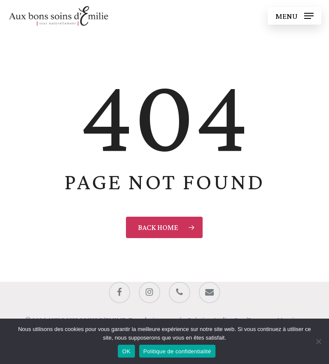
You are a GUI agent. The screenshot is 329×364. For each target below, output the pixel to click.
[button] (294, 16)
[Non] (318, 341)
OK (126, 351)
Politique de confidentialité (177, 351)
